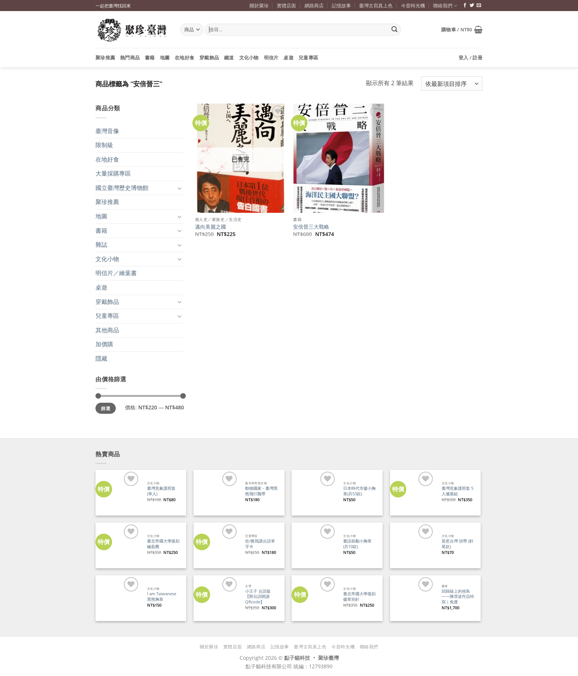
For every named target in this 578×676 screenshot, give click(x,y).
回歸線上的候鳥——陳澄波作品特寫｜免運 (458, 596)
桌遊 (288, 57)
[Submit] (394, 30)
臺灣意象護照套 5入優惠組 (457, 491)
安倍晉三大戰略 (311, 226)
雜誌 (101, 244)
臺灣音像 (107, 131)
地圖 (165, 57)
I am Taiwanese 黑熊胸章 (161, 596)
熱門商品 (130, 57)
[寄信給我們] (479, 5)
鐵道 (229, 57)
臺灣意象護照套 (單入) (161, 491)
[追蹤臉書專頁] (465, 5)
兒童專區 (308, 57)
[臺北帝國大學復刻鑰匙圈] (118, 545)
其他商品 (107, 330)
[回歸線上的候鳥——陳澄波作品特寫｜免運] (412, 598)
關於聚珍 (259, 5)
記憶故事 (341, 5)
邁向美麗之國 (210, 226)
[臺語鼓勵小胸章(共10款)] (314, 545)
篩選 (105, 408)
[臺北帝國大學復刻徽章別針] (314, 598)
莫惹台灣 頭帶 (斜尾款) (457, 543)
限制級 (104, 145)
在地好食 (184, 57)
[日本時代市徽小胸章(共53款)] (314, 492)
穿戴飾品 (209, 57)
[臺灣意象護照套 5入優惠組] (412, 492)
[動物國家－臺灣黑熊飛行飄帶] (216, 492)
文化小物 (249, 57)
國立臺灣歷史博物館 (122, 188)
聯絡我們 (445, 5)
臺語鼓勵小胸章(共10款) (357, 543)
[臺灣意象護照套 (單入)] (118, 492)
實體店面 (286, 5)
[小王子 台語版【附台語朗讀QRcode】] (216, 598)
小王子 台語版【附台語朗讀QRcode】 (258, 596)
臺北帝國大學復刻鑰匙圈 (163, 543)
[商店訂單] (452, 83)
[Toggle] (179, 188)
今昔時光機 (413, 5)
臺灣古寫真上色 (376, 5)
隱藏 (101, 358)
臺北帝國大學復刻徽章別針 (359, 596)
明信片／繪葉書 (116, 273)
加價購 (104, 344)
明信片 (271, 57)
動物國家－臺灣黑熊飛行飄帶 (261, 491)
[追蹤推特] (472, 5)
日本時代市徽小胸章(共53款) (359, 491)
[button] (462, 29)
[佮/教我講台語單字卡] (216, 545)
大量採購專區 (113, 173)
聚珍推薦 (105, 57)
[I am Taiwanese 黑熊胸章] (118, 598)
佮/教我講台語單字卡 (260, 543)
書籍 (150, 57)
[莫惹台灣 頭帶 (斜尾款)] (412, 545)
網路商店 (314, 5)
